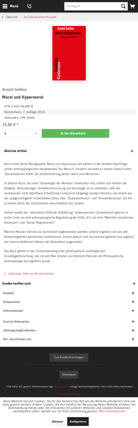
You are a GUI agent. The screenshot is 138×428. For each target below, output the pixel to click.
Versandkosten (61, 386)
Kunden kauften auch (16, 283)
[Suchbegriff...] (96, 6)
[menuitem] (10, 6)
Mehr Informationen (112, 411)
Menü (7, 5)
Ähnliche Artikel (15, 151)
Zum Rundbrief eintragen (69, 357)
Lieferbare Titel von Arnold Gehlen (29, 273)
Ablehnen (57, 421)
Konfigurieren (78, 421)
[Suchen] (123, 6)
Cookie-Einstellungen (69, 394)
